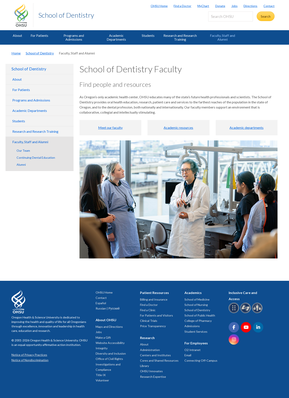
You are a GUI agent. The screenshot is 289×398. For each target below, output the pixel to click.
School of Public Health (199, 315)
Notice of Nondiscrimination (29, 360)
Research (147, 338)
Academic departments (247, 128)
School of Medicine (197, 299)
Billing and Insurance (153, 299)
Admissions (192, 326)
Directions (250, 6)
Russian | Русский (107, 308)
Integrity (102, 348)
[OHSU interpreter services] (258, 312)
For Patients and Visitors (156, 315)
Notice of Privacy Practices (29, 355)
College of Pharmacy (198, 320)
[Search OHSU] (230, 16)
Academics (193, 293)
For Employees (196, 343)
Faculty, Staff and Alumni (222, 37)
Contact (269, 6)
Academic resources (178, 128)
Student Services (195, 331)
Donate (220, 6)
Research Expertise (153, 376)
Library (144, 366)
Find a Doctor (182, 6)
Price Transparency (153, 326)
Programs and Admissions (74, 37)
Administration (150, 350)
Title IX (101, 375)
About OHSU (106, 320)
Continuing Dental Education (36, 157)
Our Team (23, 150)
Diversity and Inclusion (111, 353)
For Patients (39, 35)
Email (187, 355)
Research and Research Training (180, 37)
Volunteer (102, 380)
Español (101, 303)
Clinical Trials (148, 320)
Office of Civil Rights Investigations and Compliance (109, 364)
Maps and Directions (109, 326)
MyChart (203, 6)
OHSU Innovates (151, 371)
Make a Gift (103, 337)
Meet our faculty (110, 128)
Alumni (21, 164)
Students (148, 35)
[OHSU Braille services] (234, 312)
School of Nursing (196, 305)
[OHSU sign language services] (246, 312)
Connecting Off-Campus (200, 360)
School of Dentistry (66, 15)
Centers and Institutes (155, 355)
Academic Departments (116, 37)
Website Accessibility (110, 343)
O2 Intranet (192, 350)
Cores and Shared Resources (159, 360)
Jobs (234, 6)
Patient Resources (154, 293)
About (17, 35)
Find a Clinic (148, 310)
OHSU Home (159, 6)
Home (16, 53)
